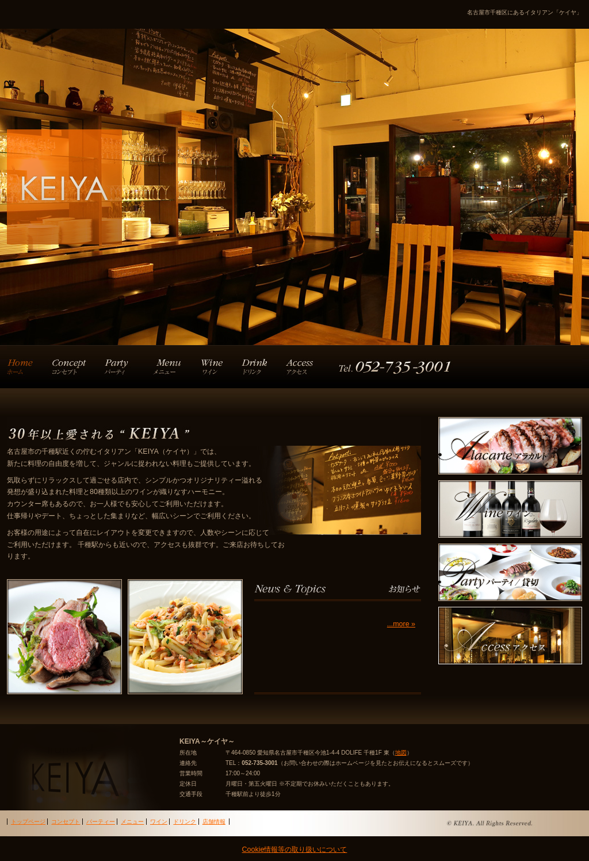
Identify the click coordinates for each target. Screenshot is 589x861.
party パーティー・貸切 (510, 572)
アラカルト (169, 366)
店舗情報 (370, 366)
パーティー (117, 366)
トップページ (24, 366)
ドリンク (260, 366)
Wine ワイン (510, 509)
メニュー (132, 821)
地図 (401, 752)
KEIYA (90, 174)
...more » (401, 624)
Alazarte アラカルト (510, 445)
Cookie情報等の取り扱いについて (294, 849)
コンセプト (67, 366)
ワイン (217, 366)
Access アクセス (510, 635)
